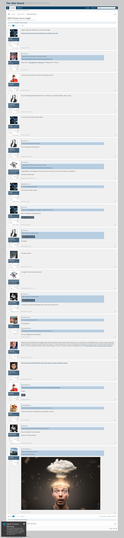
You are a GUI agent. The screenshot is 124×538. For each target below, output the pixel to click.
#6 (115, 156)
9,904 (18, 420)
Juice (10, 62)
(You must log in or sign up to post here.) (107, 516)
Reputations (26, 10)
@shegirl (41, 62)
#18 (115, 420)
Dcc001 (27, 20)
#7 (115, 178)
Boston (17, 69)
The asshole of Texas (14, 311)
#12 (115, 288)
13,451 (17, 178)
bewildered (12, 104)
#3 (115, 90)
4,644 (18, 308)
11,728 (17, 112)
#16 (115, 379)
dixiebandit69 (12, 302)
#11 (115, 266)
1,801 (18, 332)
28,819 (17, 90)
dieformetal (12, 371)
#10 (115, 246)
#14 (115, 337)
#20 (115, 512)
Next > (22, 25)
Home (110, 528)
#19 (115, 443)
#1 (115, 47)
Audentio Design (18, 537)
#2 (115, 69)
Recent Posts (19, 10)
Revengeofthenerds (14, 170)
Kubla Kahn (12, 260)
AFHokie (11, 325)
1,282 (18, 379)
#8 (115, 201)
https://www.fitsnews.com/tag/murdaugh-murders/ (98, 345)
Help (114, 528)
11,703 (17, 266)
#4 (115, 111)
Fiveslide (11, 457)
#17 (115, 399)
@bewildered (32, 62)
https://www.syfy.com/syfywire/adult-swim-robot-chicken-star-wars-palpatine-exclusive (44, 363)
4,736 (18, 45)
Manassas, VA (16, 333)
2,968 (18, 463)
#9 (115, 224)
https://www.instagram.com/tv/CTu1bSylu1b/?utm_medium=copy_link (39, 33)
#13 (115, 311)
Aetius (10, 413)
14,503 (17, 68)
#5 (115, 135)
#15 (115, 357)
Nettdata (11, 84)
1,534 (18, 357)
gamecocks (12, 351)
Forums (12, 8)
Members (19, 8)
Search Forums (11, 10)
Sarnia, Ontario (15, 47)
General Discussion (17, 20)
